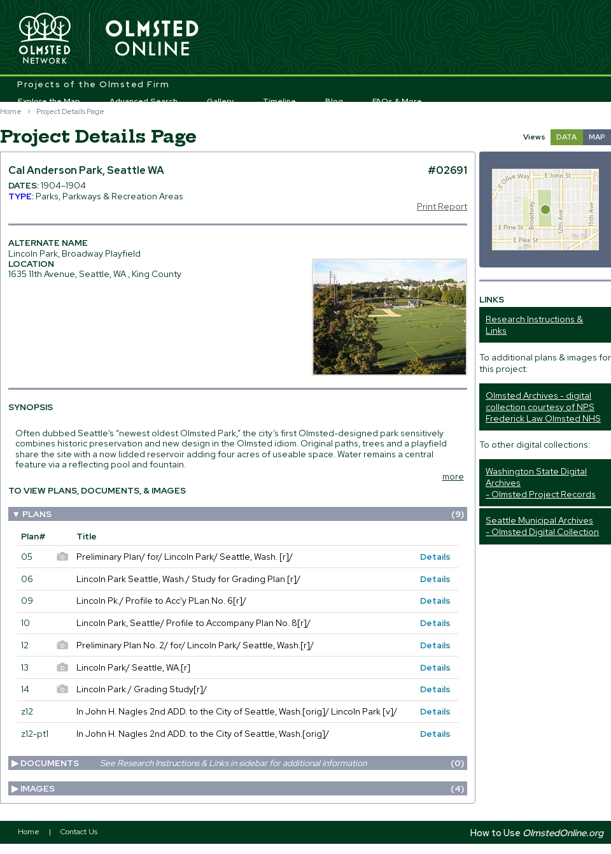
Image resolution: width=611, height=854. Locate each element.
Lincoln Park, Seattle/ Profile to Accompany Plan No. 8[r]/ (193, 623)
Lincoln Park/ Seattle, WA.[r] (133, 667)
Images (241, 788)
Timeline (279, 101)
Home (11, 111)
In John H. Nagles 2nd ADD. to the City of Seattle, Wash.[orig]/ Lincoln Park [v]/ (236, 711)
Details (435, 556)
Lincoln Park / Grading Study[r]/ (141, 689)
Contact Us (78, 832)
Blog (334, 101)
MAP (597, 137)
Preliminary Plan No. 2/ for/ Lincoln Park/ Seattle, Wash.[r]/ (195, 645)
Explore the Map (49, 101)
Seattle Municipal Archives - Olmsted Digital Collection (542, 526)
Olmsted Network (44, 39)
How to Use (536, 833)
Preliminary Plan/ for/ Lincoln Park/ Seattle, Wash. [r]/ (184, 556)
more (453, 476)
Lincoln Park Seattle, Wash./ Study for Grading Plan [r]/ (188, 579)
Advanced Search (143, 101)
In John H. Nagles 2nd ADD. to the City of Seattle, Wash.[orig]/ (202, 733)
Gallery (220, 101)
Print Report (442, 206)
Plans (243, 514)
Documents (241, 763)
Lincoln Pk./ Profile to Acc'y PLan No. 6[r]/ (161, 600)
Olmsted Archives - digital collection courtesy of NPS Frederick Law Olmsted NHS (543, 407)
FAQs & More (397, 101)
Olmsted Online (152, 39)
